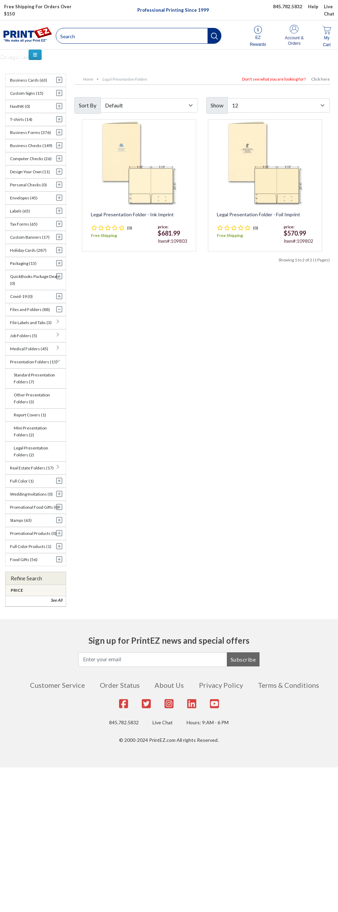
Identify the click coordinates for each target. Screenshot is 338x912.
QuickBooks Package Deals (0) (35, 280)
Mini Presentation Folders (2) (30, 431)
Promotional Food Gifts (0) (34, 507)
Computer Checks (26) (31, 158)
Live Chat (162, 722)
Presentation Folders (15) (33, 361)
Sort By (87, 105)
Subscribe (243, 659)
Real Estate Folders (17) (32, 467)
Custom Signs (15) (26, 93)
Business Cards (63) (28, 80)
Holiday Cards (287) (28, 250)
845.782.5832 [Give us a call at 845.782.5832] (288, 6)
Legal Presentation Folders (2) (31, 451)
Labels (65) (20, 211)
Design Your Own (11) (30, 171)
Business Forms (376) (30, 132)
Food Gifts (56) (24, 559)
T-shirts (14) (21, 119)
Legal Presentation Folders (124, 79)
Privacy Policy (221, 685)
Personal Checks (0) (28, 184)
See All (56, 600)
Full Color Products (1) (30, 546)
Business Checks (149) (31, 145)
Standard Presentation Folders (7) (34, 378)
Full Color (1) (22, 481)
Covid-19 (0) (21, 296)
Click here (320, 79)
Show (217, 105)
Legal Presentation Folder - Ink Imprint (132, 214)
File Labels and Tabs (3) (31, 322)
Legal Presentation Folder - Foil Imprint (258, 214)
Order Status (120, 685)
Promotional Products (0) (33, 533)
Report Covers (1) (30, 414)
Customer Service (57, 685)
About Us (169, 685)
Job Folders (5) (23, 335)
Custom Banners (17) (30, 237)
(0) (129, 227)
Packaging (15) (23, 263)
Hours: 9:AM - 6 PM (208, 722)
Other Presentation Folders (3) (32, 398)
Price (17, 590)
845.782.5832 (124, 722)
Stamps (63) (21, 520)
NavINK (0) (20, 106)
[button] (214, 36)
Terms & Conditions (288, 685)
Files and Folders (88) (30, 309)
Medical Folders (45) (29, 348)
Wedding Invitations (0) (31, 494)
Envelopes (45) (24, 197)
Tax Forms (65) (24, 224)
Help (313, 6)
